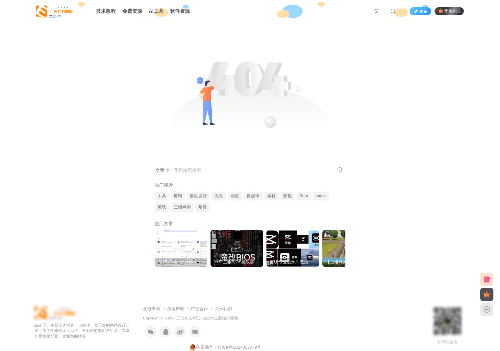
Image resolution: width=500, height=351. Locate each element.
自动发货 (198, 196)
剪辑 (178, 196)
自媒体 (253, 196)
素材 (271, 196)
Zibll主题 (214, 318)
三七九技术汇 (188, 318)
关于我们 (223, 308)
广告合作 (199, 308)
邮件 (202, 207)
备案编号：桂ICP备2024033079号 (225, 347)
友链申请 (151, 308)
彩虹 (235, 196)
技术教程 (106, 11)
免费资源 (132, 11)
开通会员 (449, 10)
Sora (303, 196)
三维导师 (182, 207)
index (321, 196)
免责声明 (175, 308)
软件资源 (180, 11)
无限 (218, 196)
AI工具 (156, 11)
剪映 (162, 207)
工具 (162, 196)
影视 (287, 196)
